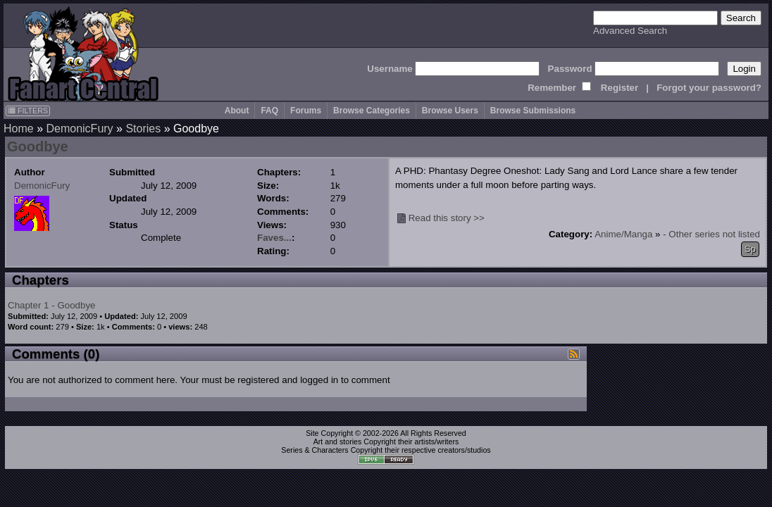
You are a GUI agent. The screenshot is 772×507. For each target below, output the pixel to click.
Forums (305, 110)
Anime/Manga (623, 234)
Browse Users (450, 110)
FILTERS (28, 110)
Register (619, 87)
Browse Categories (371, 110)
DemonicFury (79, 128)
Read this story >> (447, 218)
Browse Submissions (532, 110)
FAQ (269, 110)
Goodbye (37, 146)
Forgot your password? (708, 87)
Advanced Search (630, 30)
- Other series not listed (711, 234)
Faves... (274, 237)
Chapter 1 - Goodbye (51, 305)
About (237, 110)
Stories (143, 128)
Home (19, 128)
